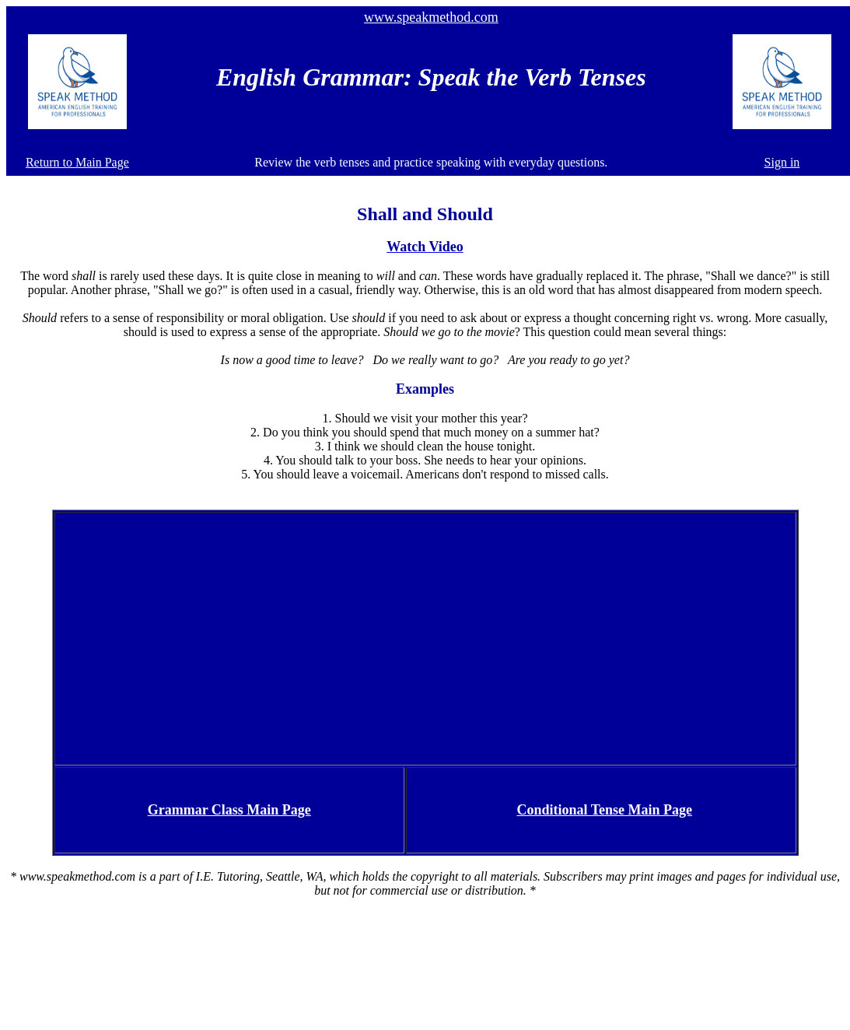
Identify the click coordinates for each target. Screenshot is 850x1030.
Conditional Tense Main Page (605, 810)
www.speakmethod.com (431, 17)
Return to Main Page (77, 162)
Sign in (782, 162)
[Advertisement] (425, 637)
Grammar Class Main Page (229, 810)
